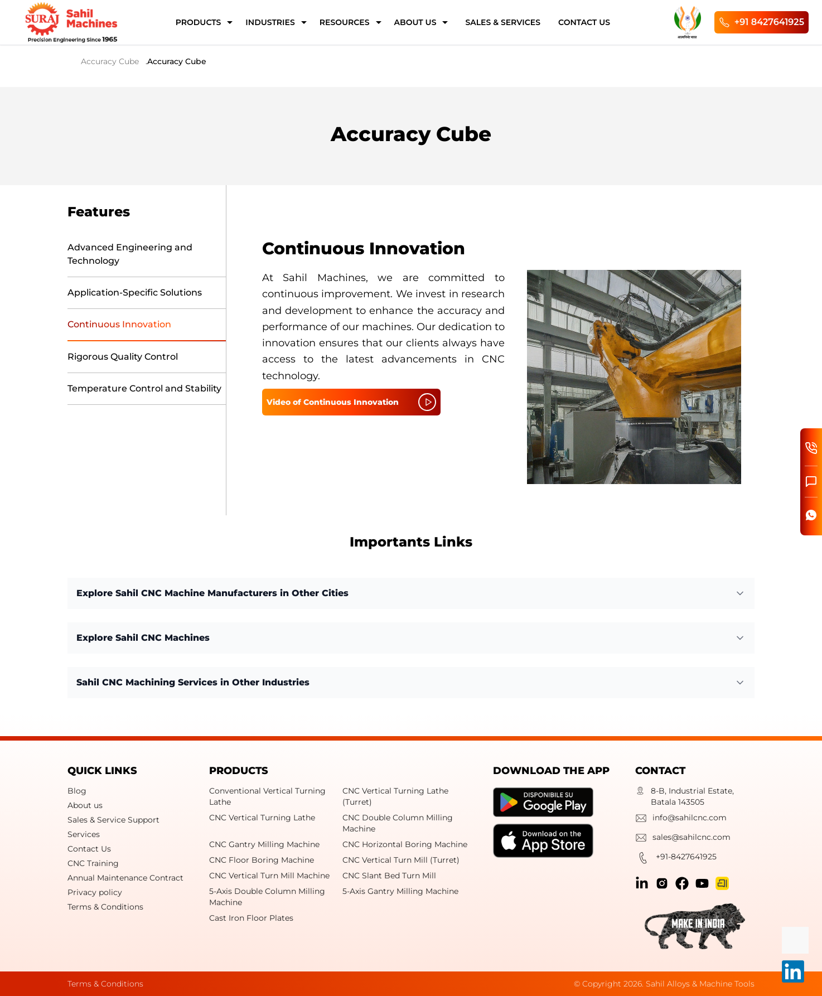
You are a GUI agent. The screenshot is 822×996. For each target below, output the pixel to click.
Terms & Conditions (105, 907)
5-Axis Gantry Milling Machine (400, 891)
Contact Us (89, 849)
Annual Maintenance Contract (125, 878)
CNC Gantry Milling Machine (264, 844)
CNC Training (93, 863)
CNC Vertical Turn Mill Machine (269, 876)
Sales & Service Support (113, 820)
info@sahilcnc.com (681, 819)
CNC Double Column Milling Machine (397, 823)
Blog (76, 791)
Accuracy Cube (110, 61)
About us (85, 805)
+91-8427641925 (676, 859)
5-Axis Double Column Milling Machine (267, 896)
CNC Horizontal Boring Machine (404, 844)
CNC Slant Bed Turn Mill (389, 876)
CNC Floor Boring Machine (261, 860)
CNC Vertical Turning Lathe (262, 818)
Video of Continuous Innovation (351, 402)
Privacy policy (94, 892)
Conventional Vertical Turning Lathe (267, 796)
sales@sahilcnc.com (683, 839)
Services (83, 834)
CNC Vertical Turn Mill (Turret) (401, 860)
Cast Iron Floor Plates (251, 918)
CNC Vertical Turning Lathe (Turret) (395, 796)
